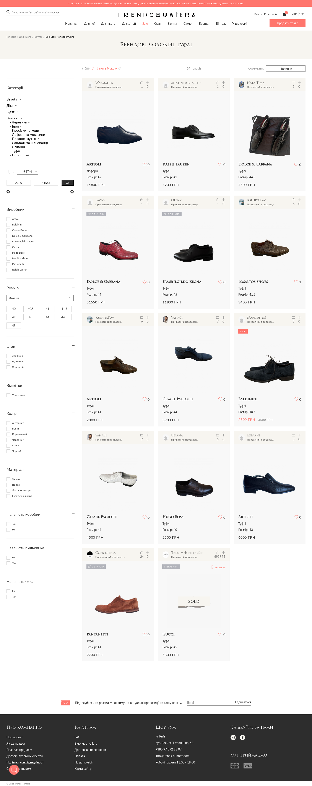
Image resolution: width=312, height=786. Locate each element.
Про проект (14, 737)
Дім (10, 105)
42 (14, 317)
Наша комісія (84, 762)
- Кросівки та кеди (24, 130)
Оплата (80, 756)
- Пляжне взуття (23, 138)
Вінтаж (221, 23)
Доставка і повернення (91, 750)
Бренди (204, 23)
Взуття (172, 23)
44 (47, 317)
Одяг (157, 23)
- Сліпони (17, 147)
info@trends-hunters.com (173, 755)
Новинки (71, 23)
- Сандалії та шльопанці (29, 143)
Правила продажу (19, 750)
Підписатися (242, 702)
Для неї (89, 23)
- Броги (15, 126)
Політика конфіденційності (25, 762)
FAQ (77, 737)
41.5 (64, 309)
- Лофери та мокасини (27, 134)
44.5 (64, 317)
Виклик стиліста (86, 743)
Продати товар (287, 23)
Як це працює (16, 743)
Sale (145, 23)
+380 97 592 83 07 (169, 749)
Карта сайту (83, 768)
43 (30, 317)
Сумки (188, 23)
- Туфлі (15, 151)
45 (14, 325)
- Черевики (19, 122)
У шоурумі (239, 23)
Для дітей (129, 23)
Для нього (108, 23)
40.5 (31, 309)
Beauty (13, 99)
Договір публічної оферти (24, 756)
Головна (11, 36)
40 (14, 309)
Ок (68, 183)
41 (47, 309)
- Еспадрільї (19, 155)
